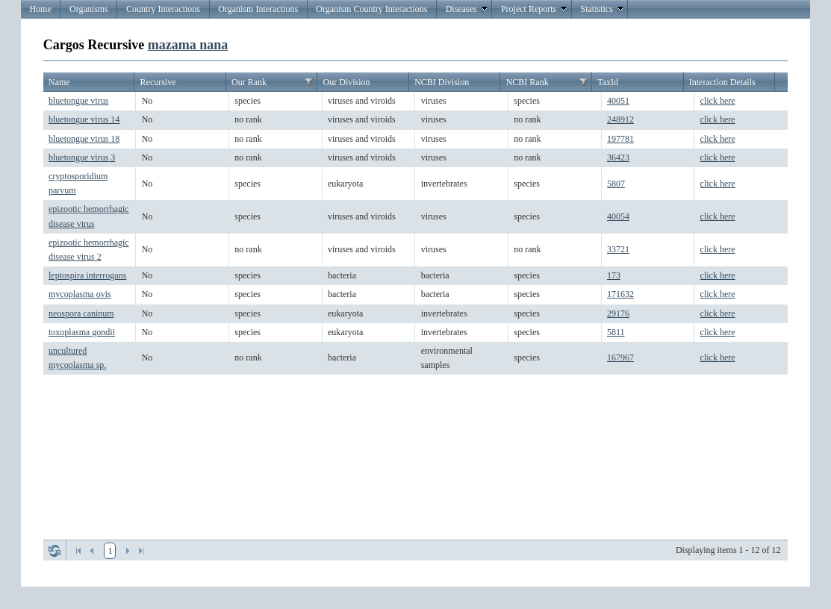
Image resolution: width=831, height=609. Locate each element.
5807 (616, 183)
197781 (620, 139)
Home (40, 9)
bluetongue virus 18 (84, 139)
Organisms (88, 9)
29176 (618, 313)
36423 (618, 157)
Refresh (54, 551)
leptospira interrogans (87, 275)
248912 (620, 119)
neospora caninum (81, 313)
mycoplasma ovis (80, 294)
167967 (620, 357)
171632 (620, 294)
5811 (616, 332)
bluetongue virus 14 (84, 119)
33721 (618, 249)
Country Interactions (163, 9)
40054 (618, 216)
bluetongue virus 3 (82, 157)
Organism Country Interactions (371, 9)
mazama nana (188, 44)
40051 (618, 101)
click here (717, 101)
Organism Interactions (258, 9)
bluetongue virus (78, 101)
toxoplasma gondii (82, 332)
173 (613, 275)
